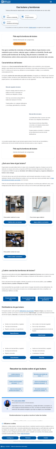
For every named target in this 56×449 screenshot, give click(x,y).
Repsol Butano (14, 333)
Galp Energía (41, 335)
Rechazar (28, 437)
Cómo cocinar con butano (15, 256)
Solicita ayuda (32, 27)
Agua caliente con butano (41, 222)
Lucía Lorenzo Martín (19, 400)
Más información (25, 433)
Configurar (10, 438)
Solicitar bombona (19, 43)
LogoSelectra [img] (3, 446)
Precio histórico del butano (28, 298)
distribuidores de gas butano (27, 311)
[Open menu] (51, 1)
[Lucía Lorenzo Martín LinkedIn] (7, 408)
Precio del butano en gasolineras (45, 298)
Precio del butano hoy (10, 298)
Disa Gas (41, 357)
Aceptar (46, 437)
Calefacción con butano (15, 222)
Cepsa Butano (14, 357)
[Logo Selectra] (5, 2)
